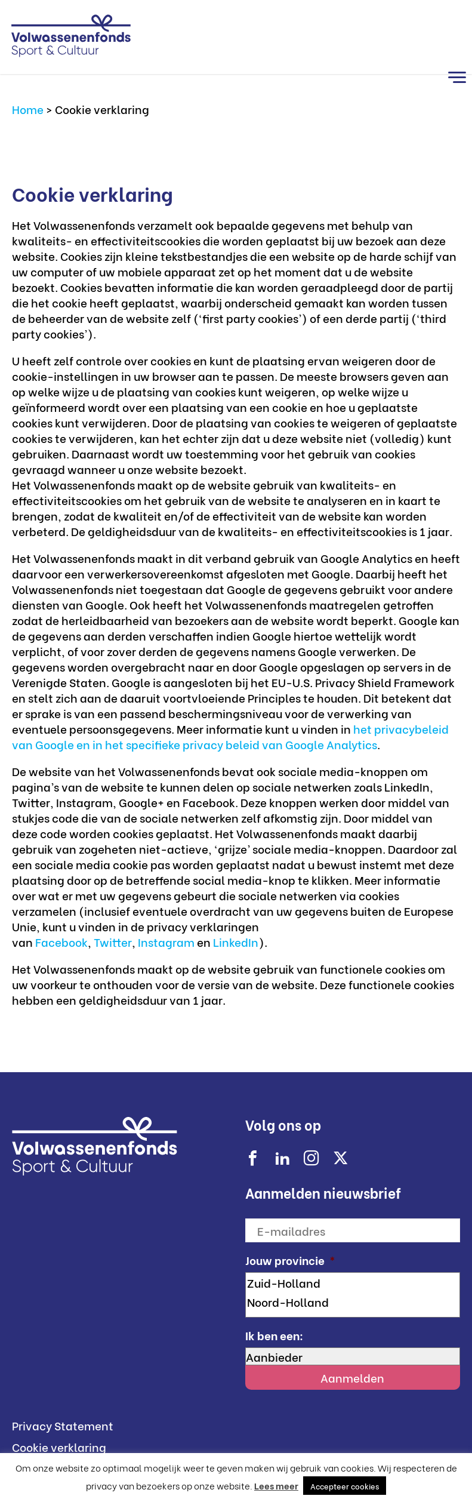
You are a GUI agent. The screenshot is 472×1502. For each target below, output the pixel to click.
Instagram (167, 941)
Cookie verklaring (59, 1446)
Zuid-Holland (353, 1282)
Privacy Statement (62, 1425)
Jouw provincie (290, 1259)
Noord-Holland (353, 1301)
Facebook (61, 941)
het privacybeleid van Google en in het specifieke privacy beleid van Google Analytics (230, 736)
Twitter (113, 941)
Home (28, 108)
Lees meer (276, 1485)
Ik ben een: (274, 1335)
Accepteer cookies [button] (344, 1485)
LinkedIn (235, 941)
